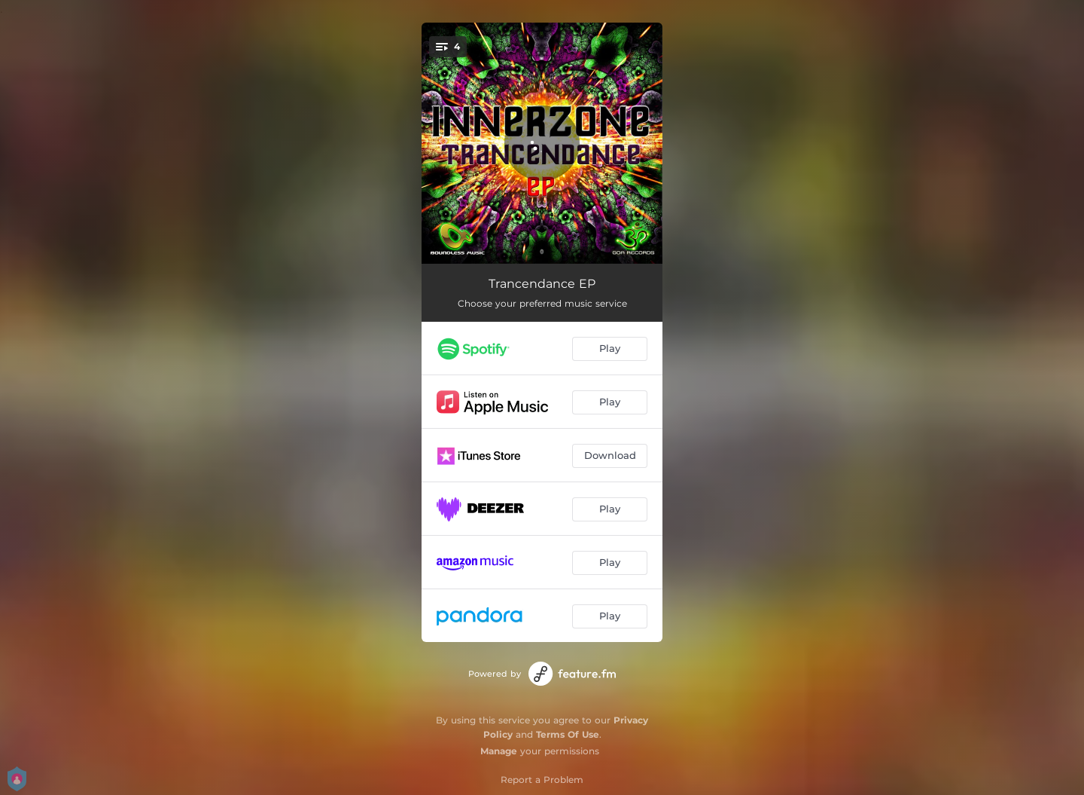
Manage (498, 751)
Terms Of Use (567, 734)
